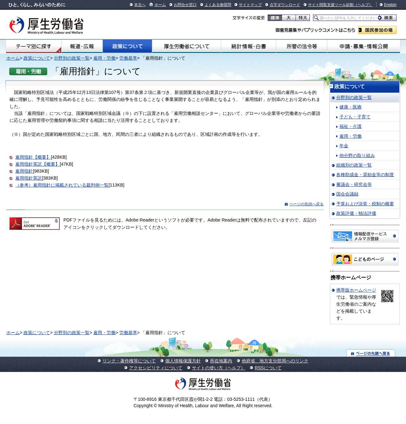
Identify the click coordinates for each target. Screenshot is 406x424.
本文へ (140, 5)
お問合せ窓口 (185, 5)
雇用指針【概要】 (33, 157)
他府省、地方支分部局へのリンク (275, 360)
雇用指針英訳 (28, 178)
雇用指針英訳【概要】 (37, 164)
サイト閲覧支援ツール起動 (331, 5)
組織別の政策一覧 (354, 165)
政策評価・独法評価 (356, 213)
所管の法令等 (301, 46)
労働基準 (128, 58)
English (390, 5)
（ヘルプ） (363, 5)
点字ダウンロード (285, 5)
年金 (343, 145)
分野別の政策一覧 (71, 58)
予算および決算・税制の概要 (365, 203)
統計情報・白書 (248, 46)
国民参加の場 (377, 30)
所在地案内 (221, 360)
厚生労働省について (186, 46)
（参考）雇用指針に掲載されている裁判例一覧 (61, 185)
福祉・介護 (350, 126)
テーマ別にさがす (33, 46)
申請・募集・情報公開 (363, 46)
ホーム (160, 5)
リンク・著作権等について (129, 360)
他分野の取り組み (357, 155)
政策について (127, 46)
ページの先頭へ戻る (306, 204)
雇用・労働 (104, 58)
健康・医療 (350, 106)
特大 (303, 18)
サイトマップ (250, 5)
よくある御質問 (218, 5)
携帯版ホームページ (356, 290)
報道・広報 (82, 46)
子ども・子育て (354, 116)
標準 (275, 18)
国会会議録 (347, 193)
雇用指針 (24, 171)
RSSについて (268, 367)
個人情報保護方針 (183, 360)
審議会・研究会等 (354, 184)
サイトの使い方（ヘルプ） (218, 367)
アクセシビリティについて (155, 367)
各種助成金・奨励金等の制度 (365, 174)
